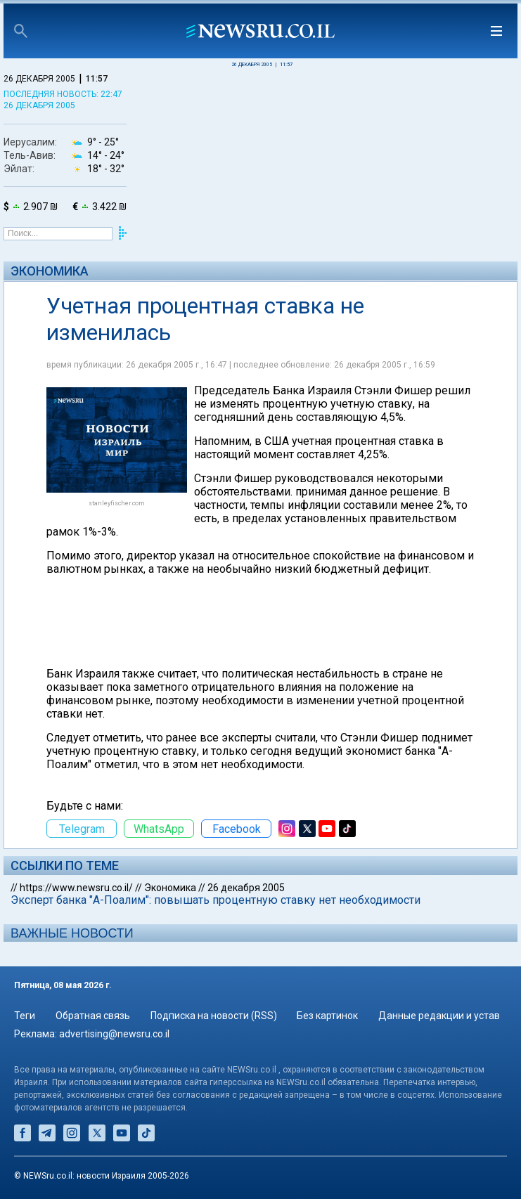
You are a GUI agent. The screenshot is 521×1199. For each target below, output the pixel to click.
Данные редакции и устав (439, 1015)
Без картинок (327, 1015)
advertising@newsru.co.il (114, 1033)
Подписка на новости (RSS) (213, 1015)
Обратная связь (93, 1015)
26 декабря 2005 (246, 887)
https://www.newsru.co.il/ (76, 887)
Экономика (50, 271)
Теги (24, 1015)
